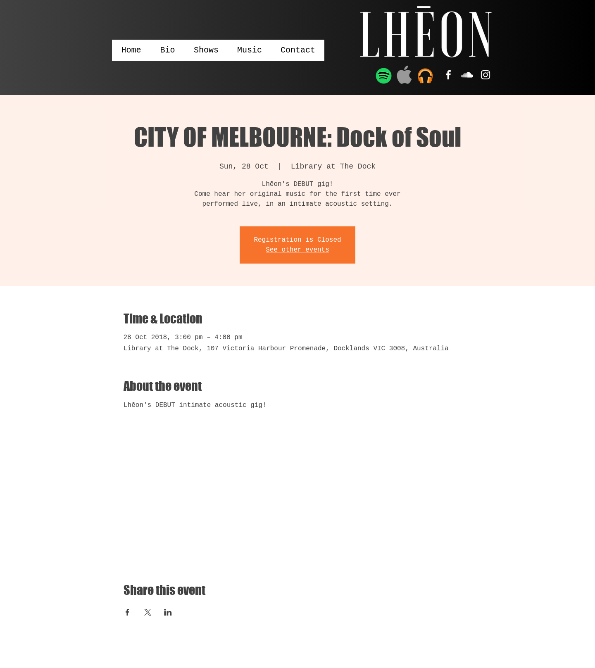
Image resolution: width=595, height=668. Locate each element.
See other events (297, 250)
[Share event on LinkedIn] (168, 612)
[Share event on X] (148, 612)
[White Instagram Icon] (485, 75)
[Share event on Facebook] (127, 612)
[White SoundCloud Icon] (467, 75)
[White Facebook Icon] (448, 75)
